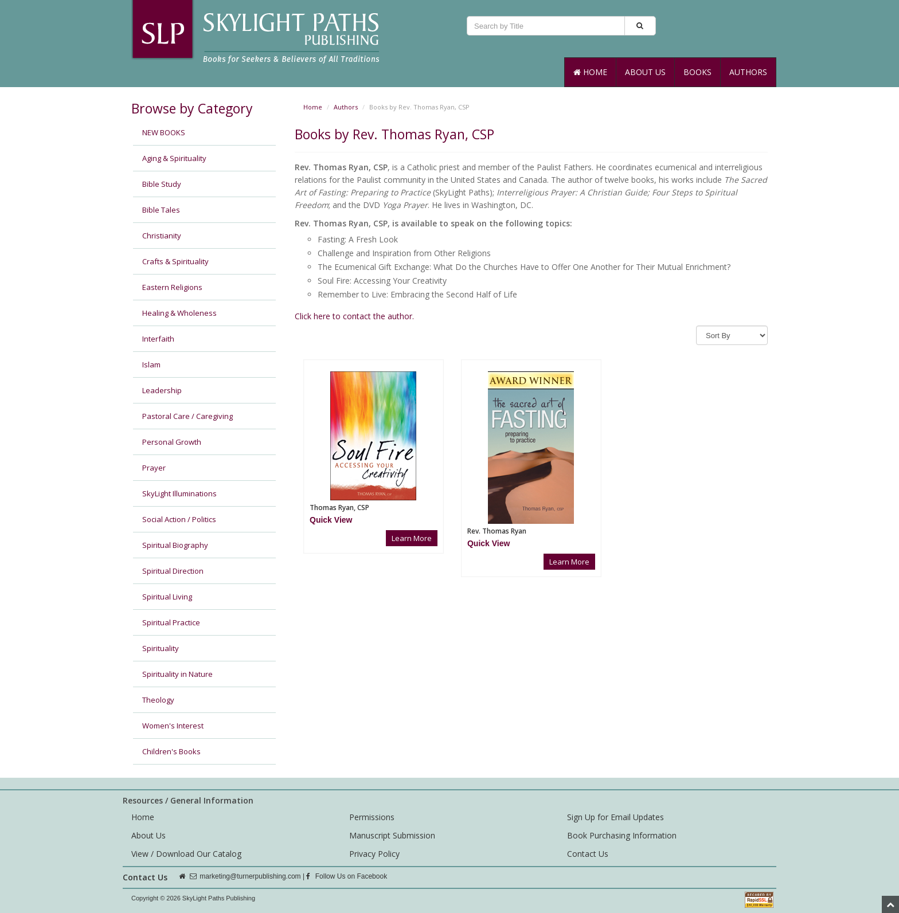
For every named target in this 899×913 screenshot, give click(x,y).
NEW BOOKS (163, 132)
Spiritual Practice (171, 622)
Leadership (162, 390)
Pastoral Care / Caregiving (187, 416)
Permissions (371, 817)
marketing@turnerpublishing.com (250, 876)
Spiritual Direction (173, 571)
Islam (151, 364)
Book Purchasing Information (622, 835)
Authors (748, 71)
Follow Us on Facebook (346, 876)
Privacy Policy (374, 853)
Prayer (154, 468)
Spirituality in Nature (177, 674)
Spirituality (160, 648)
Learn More (412, 538)
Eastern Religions (172, 287)
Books (697, 71)
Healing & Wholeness (179, 313)
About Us (645, 71)
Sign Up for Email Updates (615, 817)
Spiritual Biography (175, 545)
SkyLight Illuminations (179, 493)
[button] (331, 519)
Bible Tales (161, 210)
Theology (158, 700)
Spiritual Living (167, 596)
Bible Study (161, 184)
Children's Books (171, 751)
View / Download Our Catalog (186, 853)
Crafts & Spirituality (175, 261)
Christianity (161, 235)
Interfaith (158, 339)
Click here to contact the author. (354, 316)
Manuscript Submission (392, 835)
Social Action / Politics (179, 519)
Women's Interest (173, 725)
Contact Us (587, 853)
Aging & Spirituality (174, 158)
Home (590, 71)
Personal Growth (171, 442)
